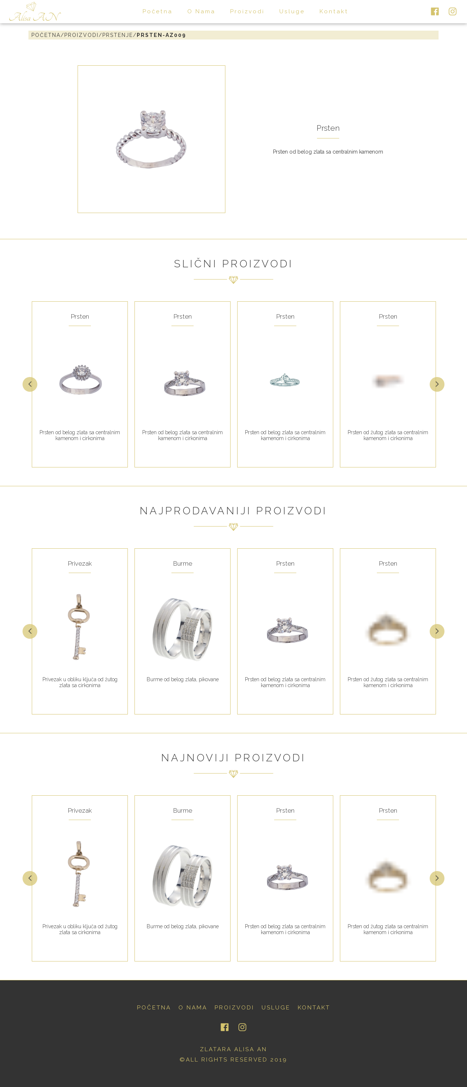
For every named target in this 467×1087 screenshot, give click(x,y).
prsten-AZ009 (161, 35)
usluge (292, 11)
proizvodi (247, 11)
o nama (201, 11)
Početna (46, 35)
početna (158, 11)
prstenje (117, 35)
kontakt (334, 11)
